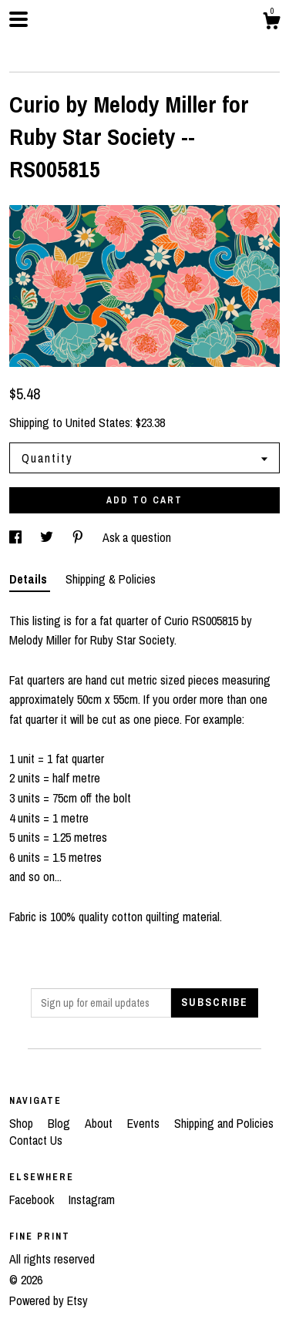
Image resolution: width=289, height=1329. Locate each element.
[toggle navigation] (18, 19)
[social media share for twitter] (48, 537)
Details (29, 578)
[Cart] (271, 23)
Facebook (33, 1199)
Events (145, 1123)
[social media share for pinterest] (79, 537)
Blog (60, 1123)
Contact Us (35, 1140)
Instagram (92, 1199)
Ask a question (136, 537)
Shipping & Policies (111, 578)
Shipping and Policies (224, 1123)
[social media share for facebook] (17, 537)
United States (98, 422)
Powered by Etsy (48, 1300)
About (100, 1123)
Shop (22, 1123)
